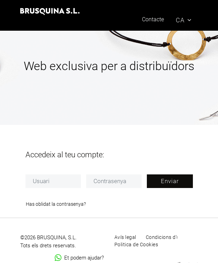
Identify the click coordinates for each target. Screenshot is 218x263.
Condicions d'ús (164, 237)
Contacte (153, 19)
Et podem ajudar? (79, 258)
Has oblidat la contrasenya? (56, 204)
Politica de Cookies (136, 244)
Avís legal (125, 237)
